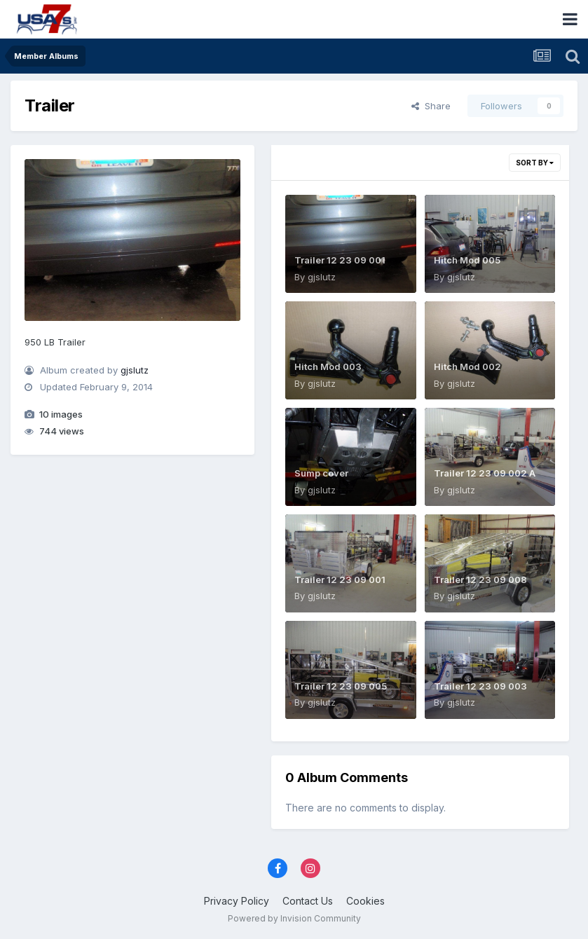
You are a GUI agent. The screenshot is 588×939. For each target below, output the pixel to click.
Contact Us (307, 901)
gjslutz (135, 370)
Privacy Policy (236, 901)
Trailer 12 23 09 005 (340, 686)
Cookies (365, 901)
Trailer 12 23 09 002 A (484, 473)
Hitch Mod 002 (467, 366)
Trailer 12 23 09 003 (480, 686)
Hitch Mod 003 (328, 366)
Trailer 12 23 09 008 (480, 579)
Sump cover (321, 473)
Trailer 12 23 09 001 (339, 260)
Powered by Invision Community (294, 918)
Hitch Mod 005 (467, 260)
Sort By (535, 162)
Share (431, 105)
